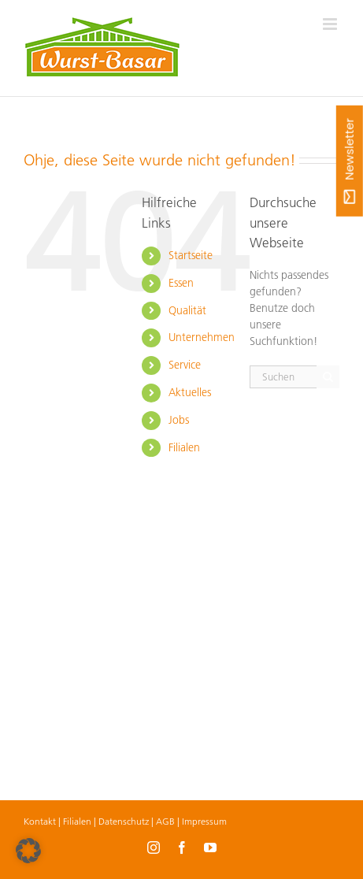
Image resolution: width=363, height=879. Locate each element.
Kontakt (40, 821)
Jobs (179, 420)
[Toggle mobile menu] (331, 24)
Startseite (191, 255)
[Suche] (328, 376)
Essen (181, 283)
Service (185, 365)
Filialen (184, 447)
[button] (28, 850)
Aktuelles (190, 392)
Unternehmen (202, 337)
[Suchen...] (283, 376)
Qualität (187, 310)
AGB (165, 821)
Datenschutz (123, 821)
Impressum (204, 821)
